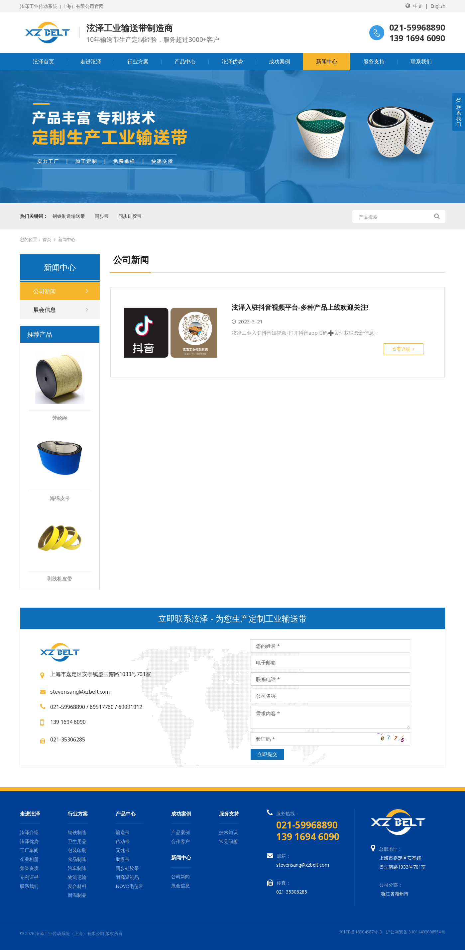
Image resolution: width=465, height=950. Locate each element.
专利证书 (29, 877)
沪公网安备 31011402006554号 (415, 932)
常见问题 (228, 841)
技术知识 (228, 832)
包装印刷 (77, 850)
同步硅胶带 (130, 216)
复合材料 (77, 886)
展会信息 (60, 309)
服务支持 (374, 61)
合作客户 (180, 841)
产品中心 (185, 61)
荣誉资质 (29, 868)
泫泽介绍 (29, 832)
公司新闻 (60, 291)
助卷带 (123, 859)
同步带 (102, 216)
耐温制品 (77, 895)
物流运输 (77, 877)
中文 (417, 6)
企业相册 (29, 859)
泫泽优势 (232, 61)
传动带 (123, 841)
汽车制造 (77, 868)
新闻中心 (326, 61)
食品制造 (77, 859)
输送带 (123, 832)
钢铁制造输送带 (69, 216)
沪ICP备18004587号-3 (360, 932)
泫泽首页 (43, 61)
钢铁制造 (77, 832)
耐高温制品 (127, 877)
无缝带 (123, 850)
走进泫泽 (90, 61)
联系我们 (421, 61)
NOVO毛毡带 (129, 886)
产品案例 (180, 832)
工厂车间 (29, 850)
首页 (47, 239)
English (437, 6)
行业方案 (138, 61)
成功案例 (279, 61)
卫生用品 (77, 841)
